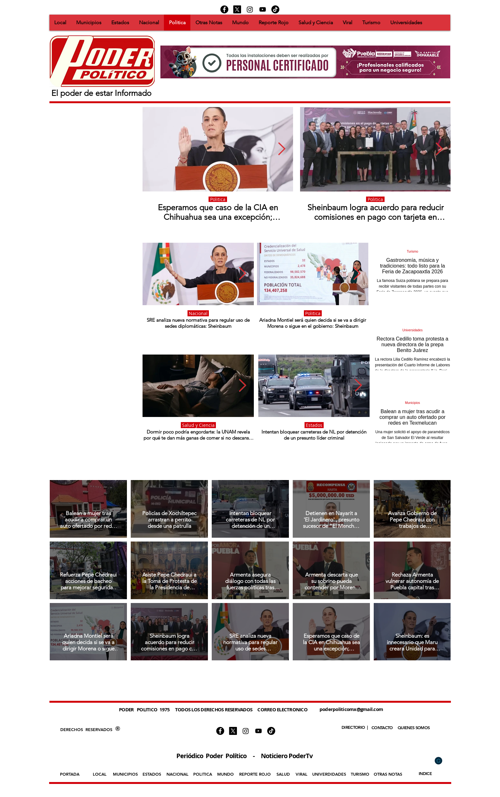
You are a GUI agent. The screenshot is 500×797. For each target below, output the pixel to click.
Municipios (412, 403)
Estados (314, 425)
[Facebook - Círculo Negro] (224, 9)
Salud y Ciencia (198, 425)
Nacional (198, 313)
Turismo (412, 251)
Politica (217, 199)
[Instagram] (250, 9)
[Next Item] (282, 149)
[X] (237, 9)
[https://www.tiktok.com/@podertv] (275, 9)
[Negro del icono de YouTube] (263, 9)
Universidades (412, 330)
